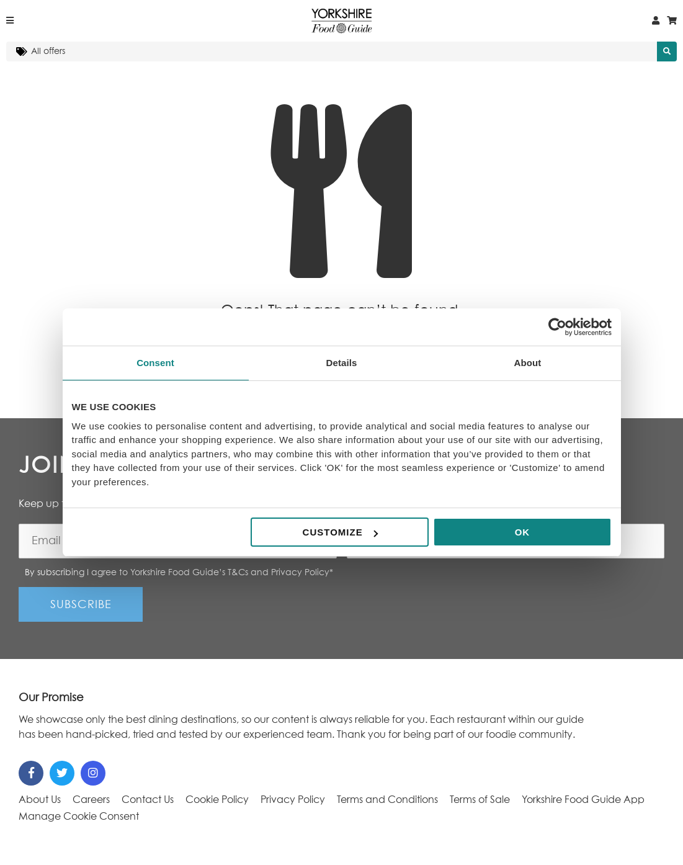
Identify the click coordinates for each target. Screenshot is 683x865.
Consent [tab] (155, 362)
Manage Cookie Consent (79, 817)
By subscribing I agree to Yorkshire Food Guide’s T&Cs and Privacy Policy (179, 572)
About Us (40, 800)
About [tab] (528, 362)
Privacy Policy (293, 800)
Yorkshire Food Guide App (583, 800)
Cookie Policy (217, 800)
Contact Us (148, 800)
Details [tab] (341, 362)
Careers (91, 800)
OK (522, 532)
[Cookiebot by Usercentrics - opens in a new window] (557, 327)
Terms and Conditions (387, 800)
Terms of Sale (480, 800)
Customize (340, 532)
